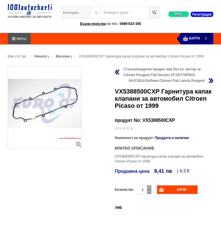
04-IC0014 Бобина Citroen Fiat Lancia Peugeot (167, 81)
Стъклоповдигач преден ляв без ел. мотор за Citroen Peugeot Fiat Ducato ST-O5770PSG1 (162, 72)
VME (118, 208)
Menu (19, 38)
